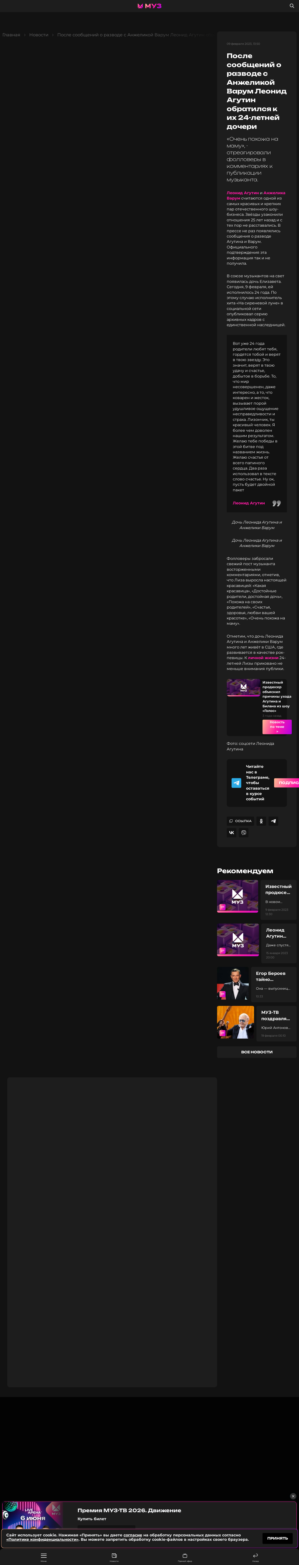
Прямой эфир (185, 1557)
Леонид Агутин (243, 193)
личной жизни (263, 657)
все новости (257, 1052)
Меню (44, 1558)
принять (277, 1538)
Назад (255, 1557)
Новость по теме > (277, 727)
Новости (114, 1557)
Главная (11, 35)
